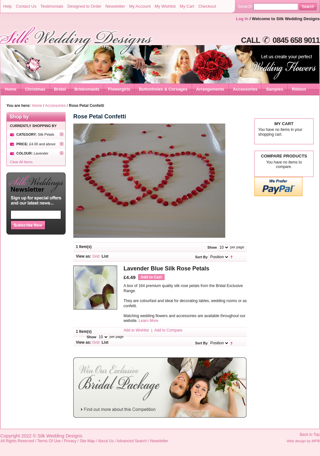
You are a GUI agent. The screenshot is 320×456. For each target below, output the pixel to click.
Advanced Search (131, 441)
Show (212, 247)
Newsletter (115, 6)
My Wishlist (165, 6)
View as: (83, 256)
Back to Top (310, 434)
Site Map (87, 441)
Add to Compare (168, 330)
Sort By (201, 257)
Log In (242, 18)
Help (7, 6)
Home (10, 89)
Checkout (207, 6)
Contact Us (26, 6)
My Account (139, 6)
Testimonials (51, 6)
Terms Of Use (48, 441)
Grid (96, 256)
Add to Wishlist (136, 330)
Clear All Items (21, 162)
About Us (106, 441)
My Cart (187, 6)
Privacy (70, 441)
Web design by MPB (303, 441)
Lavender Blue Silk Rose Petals (166, 268)
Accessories (55, 105)
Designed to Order (84, 6)
